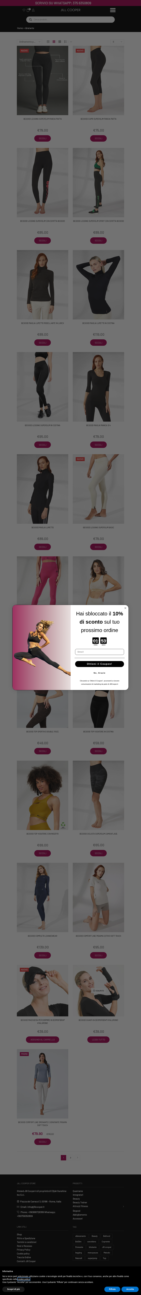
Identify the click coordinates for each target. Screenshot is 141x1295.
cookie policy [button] (24, 1279)
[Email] (99, 652)
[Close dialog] (125, 608)
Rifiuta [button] (112, 1289)
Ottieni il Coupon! (99, 664)
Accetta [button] (130, 1289)
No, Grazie (99, 673)
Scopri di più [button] (13, 1289)
